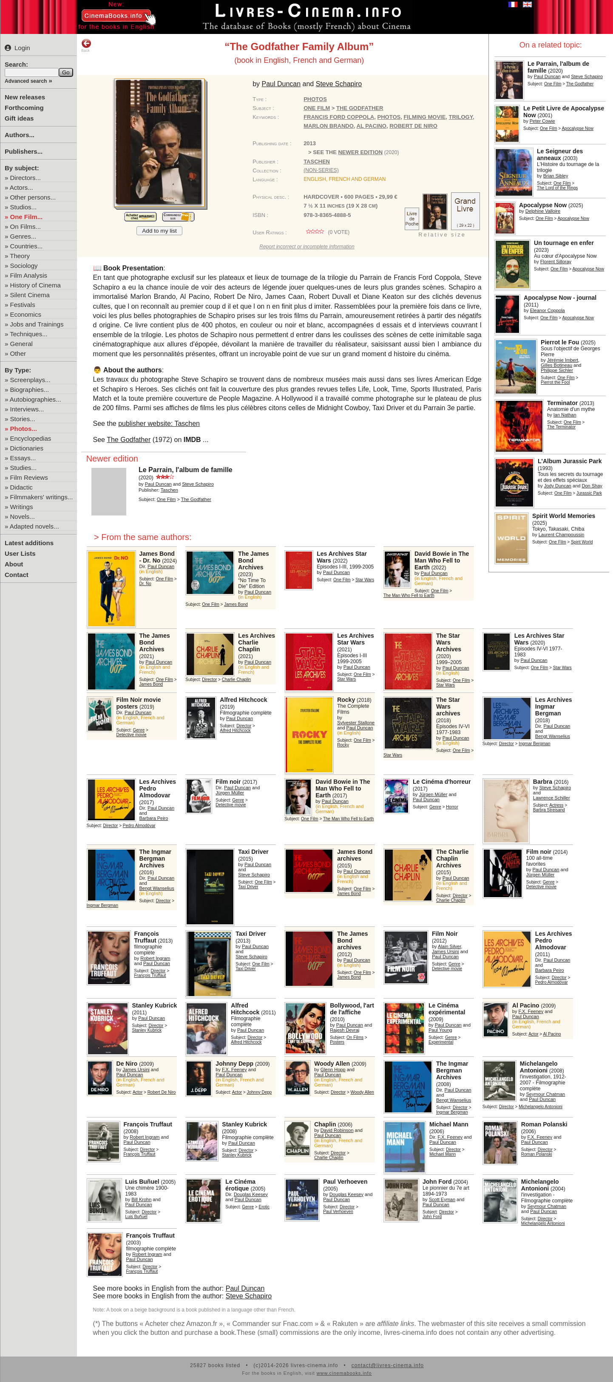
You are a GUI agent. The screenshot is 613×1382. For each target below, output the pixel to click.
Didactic (21, 487)
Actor (533, 1034)
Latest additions (29, 542)
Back (86, 45)
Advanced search (26, 81)
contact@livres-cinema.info (388, 1365)
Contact (16, 574)
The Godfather (128, 439)
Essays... (23, 458)
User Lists (20, 553)
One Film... (26, 216)
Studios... (23, 207)
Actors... (21, 187)
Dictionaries (26, 448)
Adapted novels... (34, 526)
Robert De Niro (413, 126)
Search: (16, 64)
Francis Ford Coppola (339, 117)
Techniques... (28, 334)
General (21, 343)
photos (389, 117)
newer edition (360, 152)
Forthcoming (24, 107)
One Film (553, 84)
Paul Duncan (245, 1288)
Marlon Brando (329, 126)
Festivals (22, 304)
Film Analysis (29, 275)
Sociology (24, 265)
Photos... (23, 428)
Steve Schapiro (249, 1296)
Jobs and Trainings (37, 324)
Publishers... (24, 151)
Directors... (25, 177)
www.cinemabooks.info (344, 1373)
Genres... (23, 236)
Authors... (19, 134)
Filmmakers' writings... (41, 497)
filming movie (424, 117)
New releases (25, 97)
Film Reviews (29, 477)
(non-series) (321, 170)
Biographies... (29, 389)
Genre (139, 730)
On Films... (25, 226)
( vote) (326, 232)
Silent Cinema (30, 294)
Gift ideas (19, 118)
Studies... (23, 467)
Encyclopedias (30, 438)
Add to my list (159, 231)
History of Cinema (35, 285)
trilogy (461, 117)
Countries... (26, 246)
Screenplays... (30, 379)
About (14, 564)
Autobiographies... (35, 399)
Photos (315, 99)
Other (18, 353)
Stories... (22, 418)
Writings (21, 506)
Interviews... (27, 409)
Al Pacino (371, 126)
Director (209, 679)
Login (17, 47)
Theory (20, 255)
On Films (354, 1037)
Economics (25, 314)
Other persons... (33, 197)
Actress (556, 805)
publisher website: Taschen (159, 423)
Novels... (22, 516)
